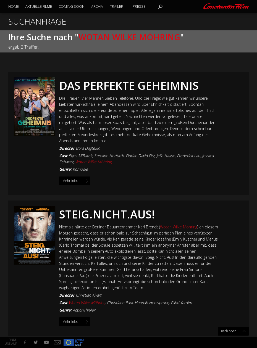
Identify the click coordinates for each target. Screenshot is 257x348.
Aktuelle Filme (38, 6)
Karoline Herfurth (109, 155)
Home (13, 6)
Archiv (97, 6)
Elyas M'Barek (80, 155)
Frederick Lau (188, 155)
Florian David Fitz (140, 155)
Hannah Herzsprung (152, 302)
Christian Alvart (88, 295)
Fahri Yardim (181, 302)
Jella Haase (165, 155)
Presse (139, 6)
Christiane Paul (120, 302)
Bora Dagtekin (88, 148)
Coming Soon (72, 6)
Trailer (116, 6)
